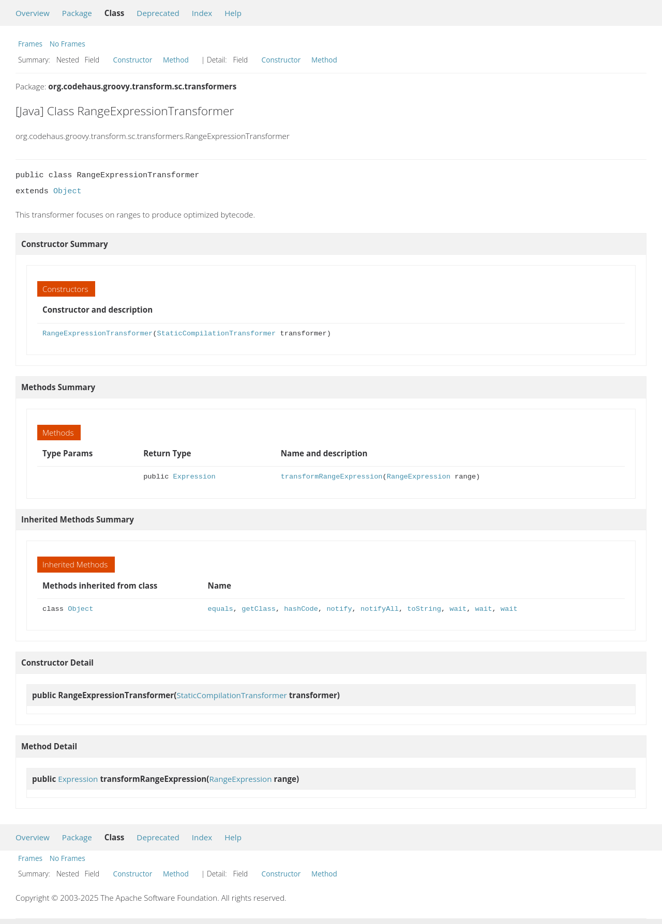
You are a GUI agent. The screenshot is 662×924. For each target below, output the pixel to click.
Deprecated (158, 13)
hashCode (301, 609)
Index (202, 13)
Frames (30, 44)
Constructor (133, 60)
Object (67, 191)
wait (458, 609)
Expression (194, 477)
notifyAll (379, 609)
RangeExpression (418, 477)
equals (220, 609)
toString (424, 609)
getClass (259, 609)
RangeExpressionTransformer (97, 333)
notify (339, 609)
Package (77, 13)
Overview (33, 13)
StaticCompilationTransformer (216, 333)
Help (233, 13)
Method (176, 60)
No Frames (67, 44)
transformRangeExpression (332, 477)
